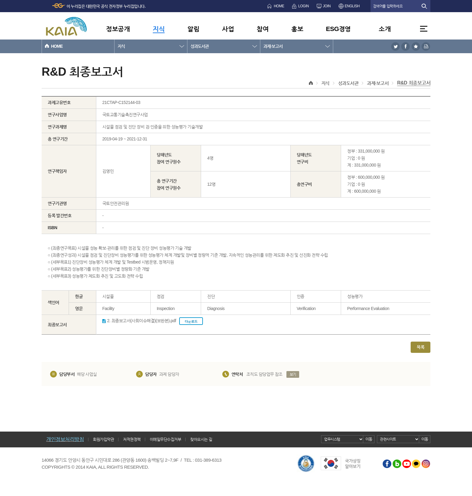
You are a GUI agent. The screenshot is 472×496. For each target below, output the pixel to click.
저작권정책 (132, 439)
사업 (228, 28)
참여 (262, 28)
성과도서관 (199, 46)
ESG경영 (338, 28)
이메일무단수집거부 (165, 439)
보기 (293, 374)
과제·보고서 (272, 46)
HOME (279, 6)
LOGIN (303, 6)
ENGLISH (352, 6)
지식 (159, 28)
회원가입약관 (103, 439)
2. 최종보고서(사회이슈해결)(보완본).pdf (155, 321)
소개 (385, 28)
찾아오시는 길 (201, 439)
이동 (368, 439)
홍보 (297, 28)
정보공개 (118, 28)
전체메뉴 (423, 29)
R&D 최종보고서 (413, 82)
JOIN (326, 6)
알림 (193, 28)
